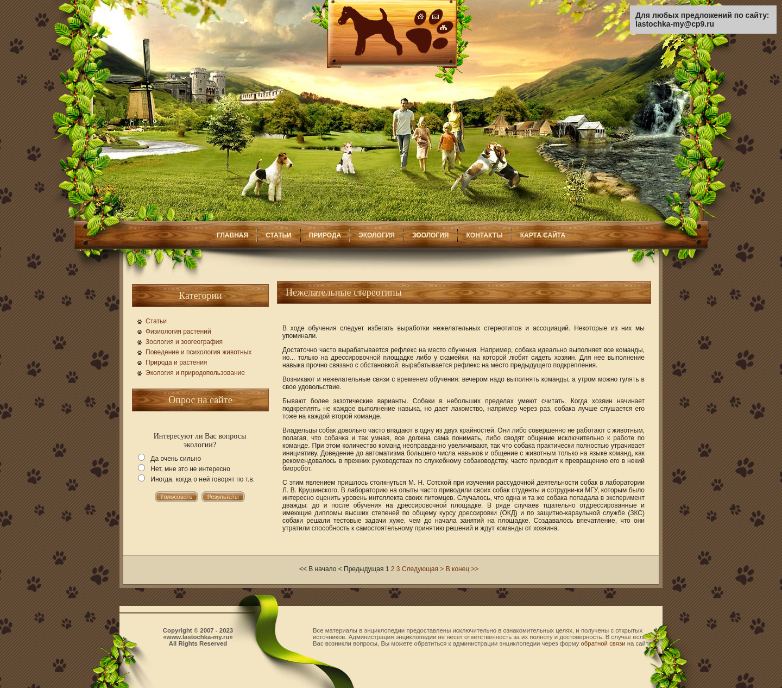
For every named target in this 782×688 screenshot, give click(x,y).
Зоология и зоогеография (184, 342)
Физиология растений (178, 331)
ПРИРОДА (325, 235)
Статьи (156, 321)
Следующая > (423, 569)
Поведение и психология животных (198, 352)
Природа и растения (176, 362)
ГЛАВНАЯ (232, 235)
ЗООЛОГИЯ (430, 235)
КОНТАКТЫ (484, 235)
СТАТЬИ (279, 235)
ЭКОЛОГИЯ (376, 235)
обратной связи (603, 643)
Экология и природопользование (195, 373)
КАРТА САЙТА (542, 235)
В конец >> (462, 569)
